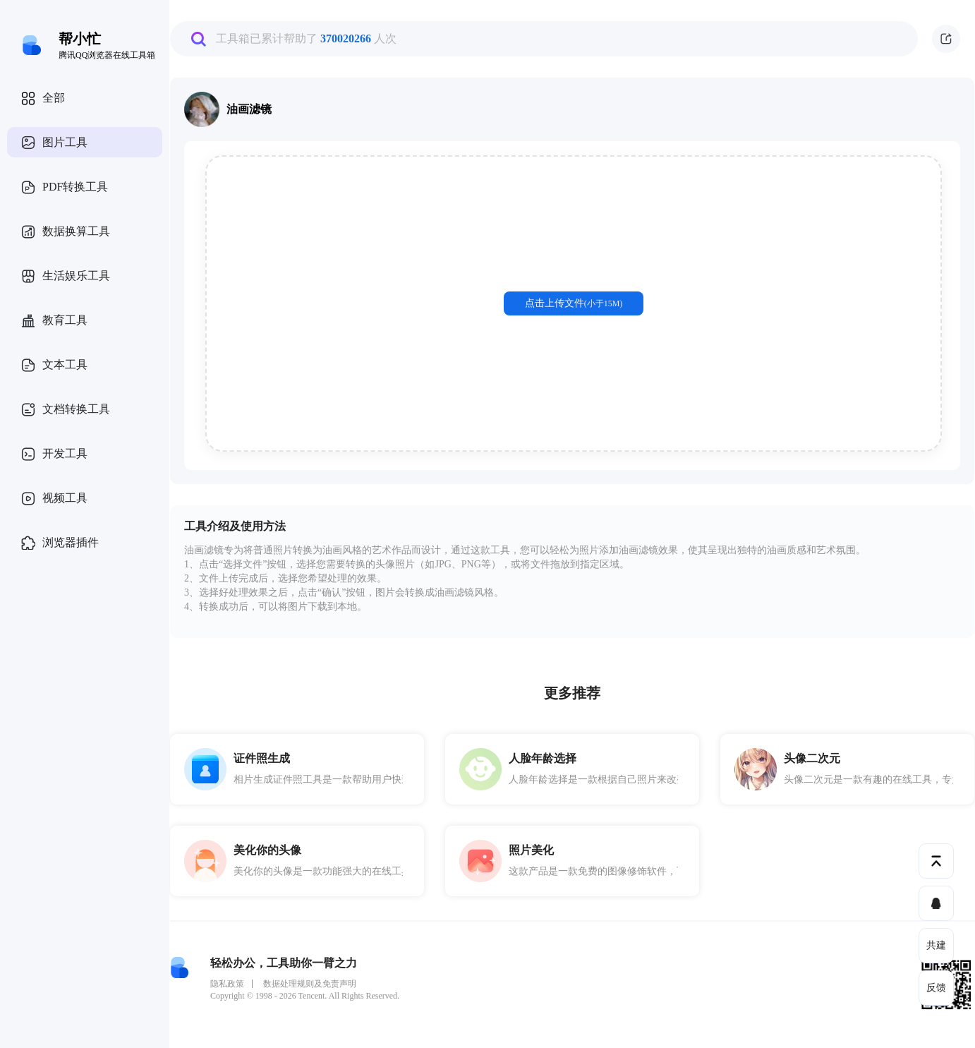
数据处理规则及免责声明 (309, 984)
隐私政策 (227, 984)
